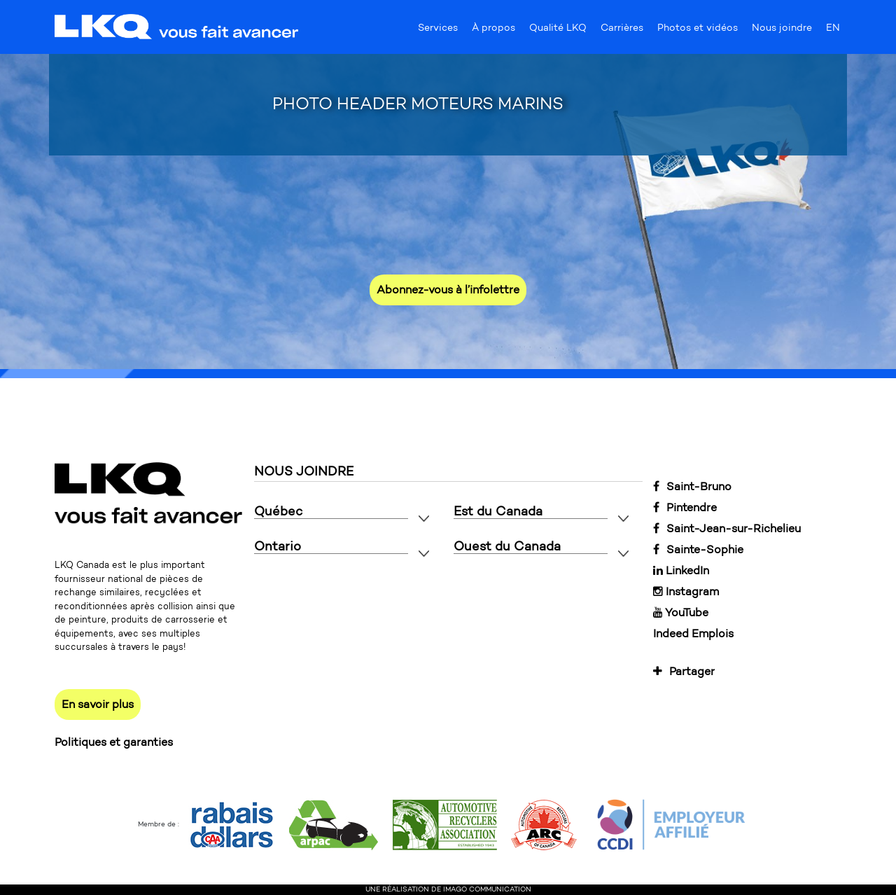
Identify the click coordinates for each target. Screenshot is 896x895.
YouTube (680, 612)
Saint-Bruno (692, 486)
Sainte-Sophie (698, 549)
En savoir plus (98, 704)
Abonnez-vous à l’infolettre (448, 289)
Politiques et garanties (114, 742)
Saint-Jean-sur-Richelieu (727, 528)
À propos (493, 31)
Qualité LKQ (558, 31)
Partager (684, 671)
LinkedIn (681, 570)
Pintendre (685, 507)
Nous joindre (782, 31)
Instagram (686, 591)
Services (438, 31)
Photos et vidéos (697, 31)
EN (833, 31)
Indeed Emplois (693, 633)
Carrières (622, 31)
